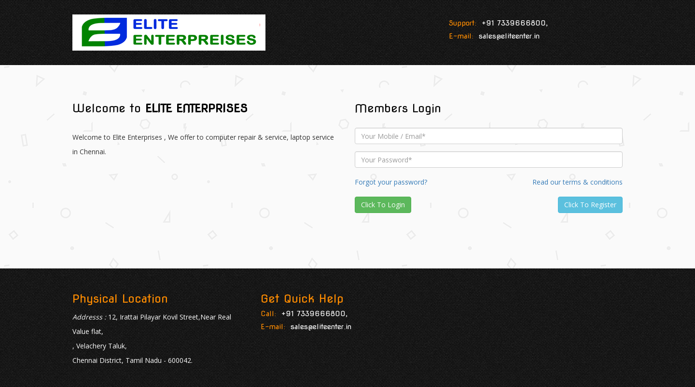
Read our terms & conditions (577, 182)
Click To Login (383, 204)
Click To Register (590, 204)
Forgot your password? (391, 182)
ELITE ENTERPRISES (196, 108)
